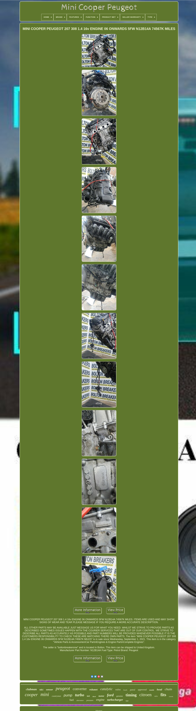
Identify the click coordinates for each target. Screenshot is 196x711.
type (127, 701)
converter (80, 689)
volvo (118, 689)
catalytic (106, 689)
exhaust (94, 689)
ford (110, 695)
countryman (56, 696)
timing (131, 695)
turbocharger (115, 699)
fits (163, 694)
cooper (31, 694)
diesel (94, 696)
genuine (119, 696)
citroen (145, 694)
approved (142, 689)
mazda (151, 690)
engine (100, 699)
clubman (31, 689)
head (159, 689)
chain (168, 689)
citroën (171, 696)
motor (101, 696)
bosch (125, 690)
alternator (80, 700)
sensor (49, 689)
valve (156, 696)
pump (68, 695)
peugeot (63, 688)
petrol (132, 690)
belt (88, 696)
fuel (71, 699)
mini (45, 694)
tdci (41, 689)
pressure (89, 700)
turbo (79, 695)
